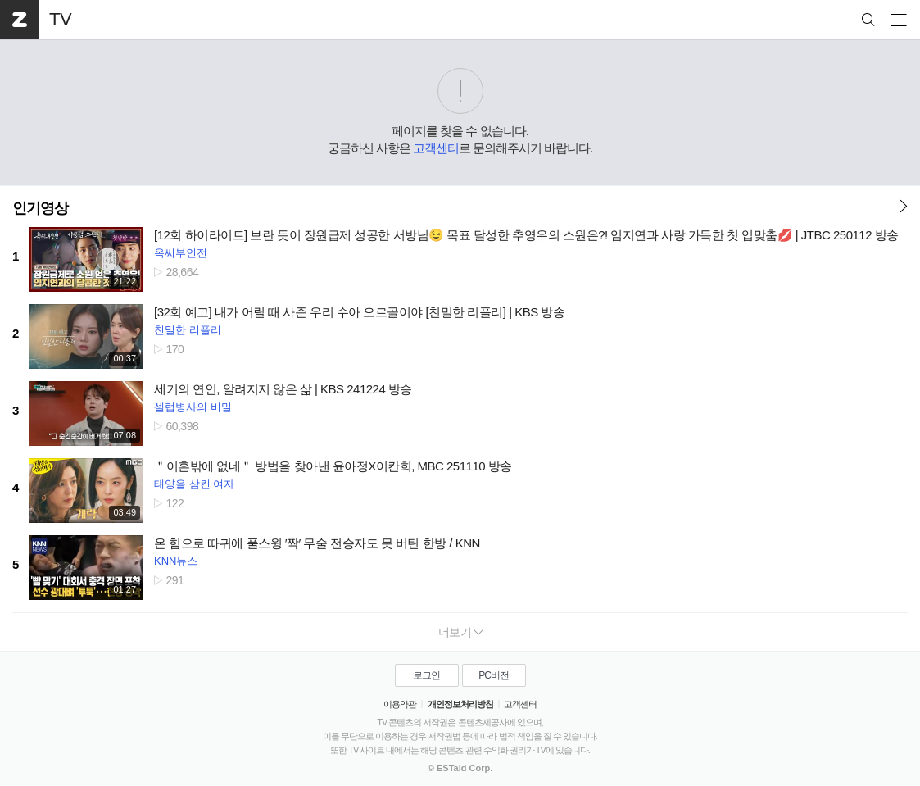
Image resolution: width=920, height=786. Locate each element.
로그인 (426, 675)
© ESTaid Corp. (460, 768)
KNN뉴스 (175, 561)
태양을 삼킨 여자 (194, 484)
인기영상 (40, 208)
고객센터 (436, 148)
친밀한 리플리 (187, 330)
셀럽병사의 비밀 (193, 407)
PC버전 (493, 675)
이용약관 (399, 704)
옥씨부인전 (180, 253)
